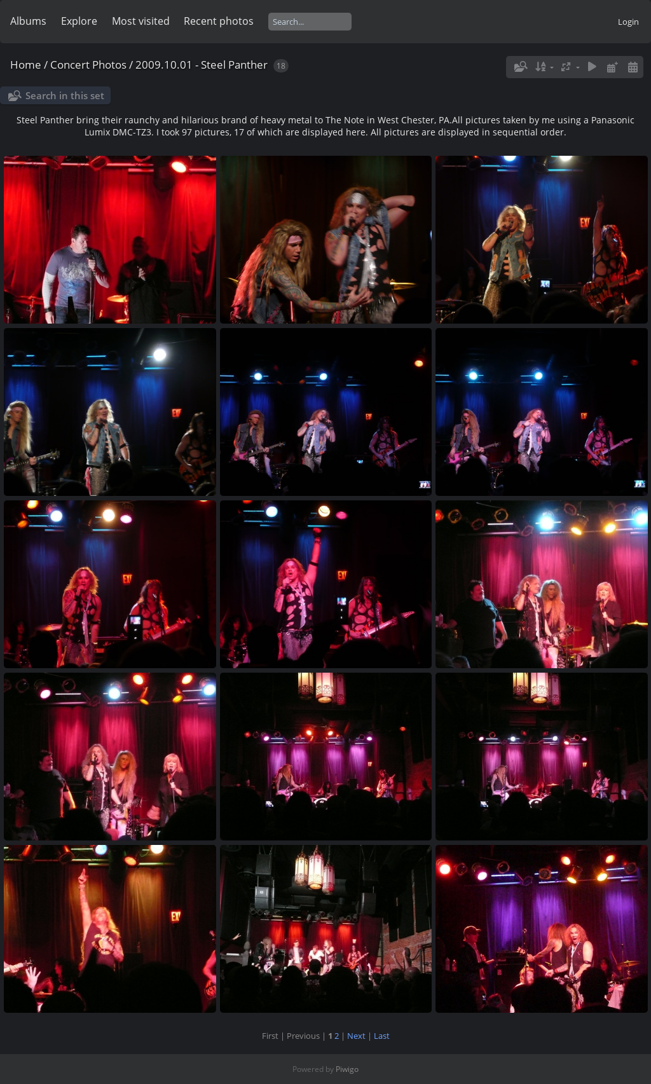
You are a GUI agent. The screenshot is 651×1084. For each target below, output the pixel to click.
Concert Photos (88, 64)
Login (628, 21)
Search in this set (64, 95)
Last (382, 1035)
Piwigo (347, 1069)
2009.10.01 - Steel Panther (201, 64)
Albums (28, 21)
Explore (79, 21)
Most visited (141, 21)
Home (25, 64)
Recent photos (219, 21)
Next (356, 1035)
